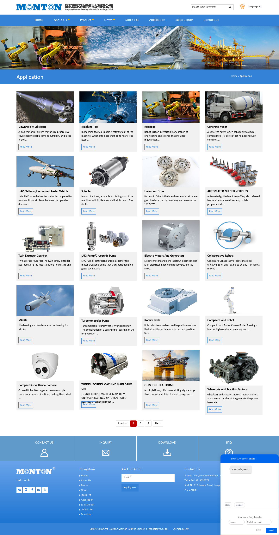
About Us (62, 20)
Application (157, 20)
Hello (228, 505)
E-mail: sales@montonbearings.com (204, 475)
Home (39, 20)
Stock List (132, 20)
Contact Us (211, 20)
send (271, 530)
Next (157, 423)
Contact (239, 505)
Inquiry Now (130, 487)
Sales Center (184, 20)
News (109, 20)
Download (86, 514)
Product (87, 20)
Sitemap (177, 529)
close (258, 529)
